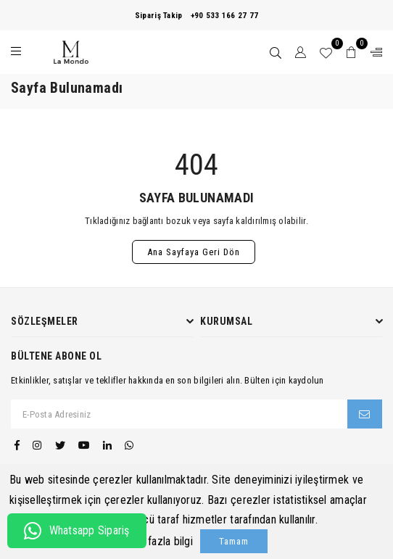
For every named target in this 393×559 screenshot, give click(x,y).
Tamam (234, 541)
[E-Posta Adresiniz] (179, 413)
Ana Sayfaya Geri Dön (193, 252)
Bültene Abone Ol (56, 356)
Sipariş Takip (158, 15)
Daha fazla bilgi (157, 541)
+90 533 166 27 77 (224, 15)
